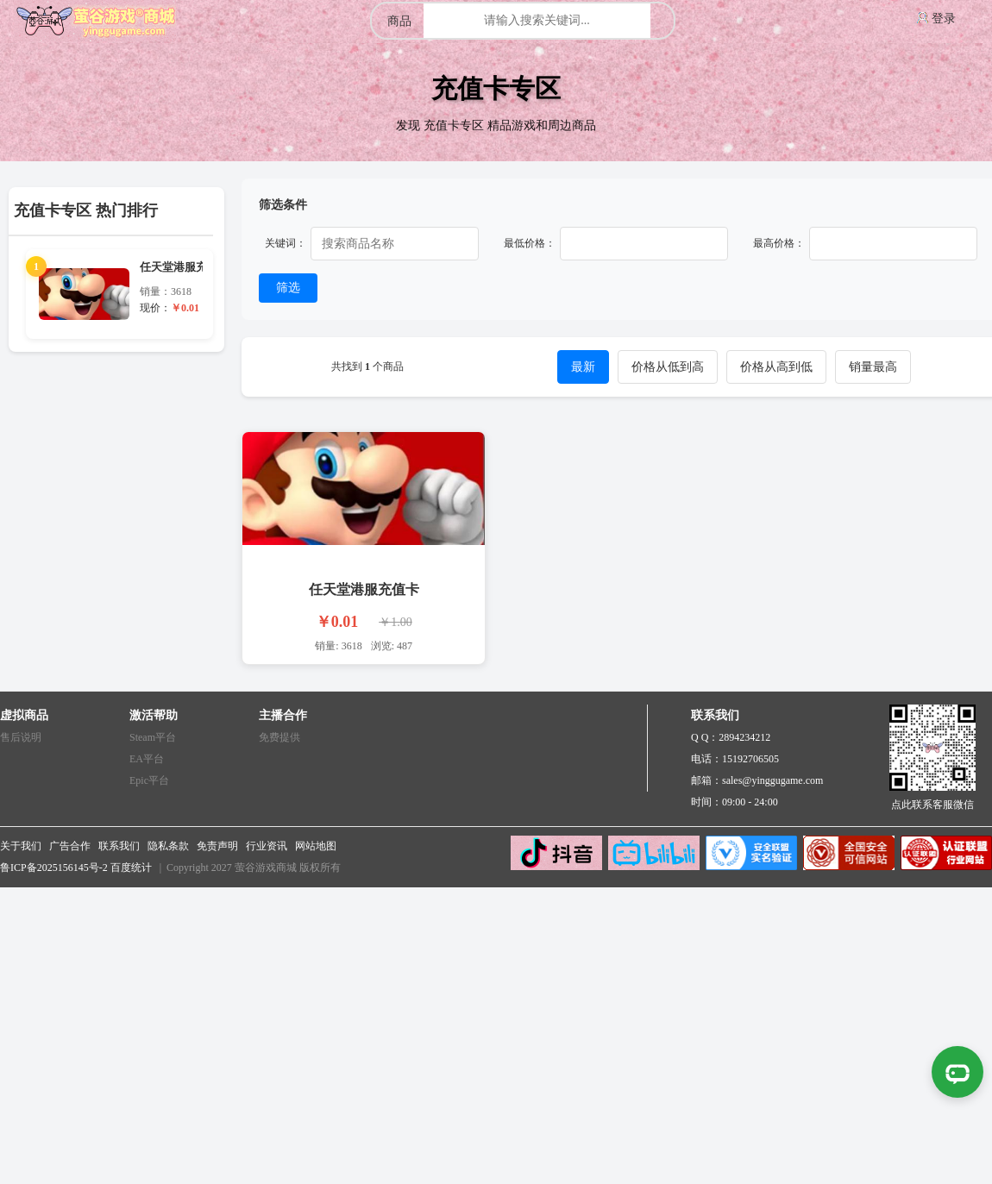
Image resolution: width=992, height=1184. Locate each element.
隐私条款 (168, 846)
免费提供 (279, 737)
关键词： (285, 243)
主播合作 (283, 715)
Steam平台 (152, 737)
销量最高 (873, 366)
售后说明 (20, 737)
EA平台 (146, 759)
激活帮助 (153, 715)
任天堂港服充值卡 (364, 589)
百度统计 (131, 867)
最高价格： (779, 243)
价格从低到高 (667, 366)
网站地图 (315, 846)
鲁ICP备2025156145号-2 (54, 867)
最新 (583, 366)
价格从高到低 (776, 366)
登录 (944, 18)
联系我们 (119, 846)
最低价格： (530, 243)
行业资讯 (266, 846)
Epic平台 (149, 780)
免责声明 (217, 846)
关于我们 (20, 846)
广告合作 (70, 846)
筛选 (288, 287)
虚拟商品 (24, 715)
